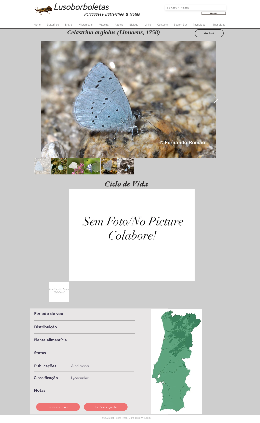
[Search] (214, 13)
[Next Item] (216, 100)
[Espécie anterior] (58, 407)
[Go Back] (209, 33)
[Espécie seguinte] (106, 407)
